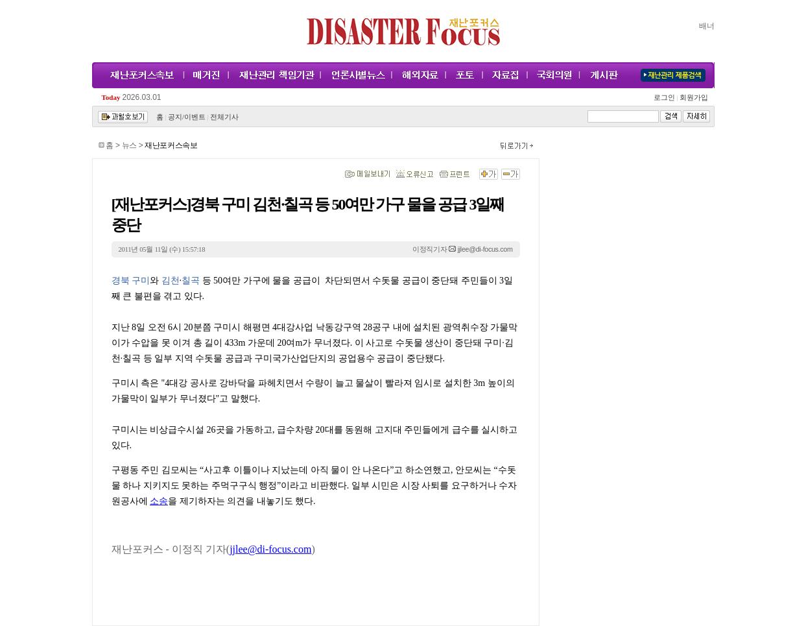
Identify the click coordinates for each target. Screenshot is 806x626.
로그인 (666, 97)
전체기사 (224, 117)
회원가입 (693, 97)
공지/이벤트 (187, 117)
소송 (159, 501)
